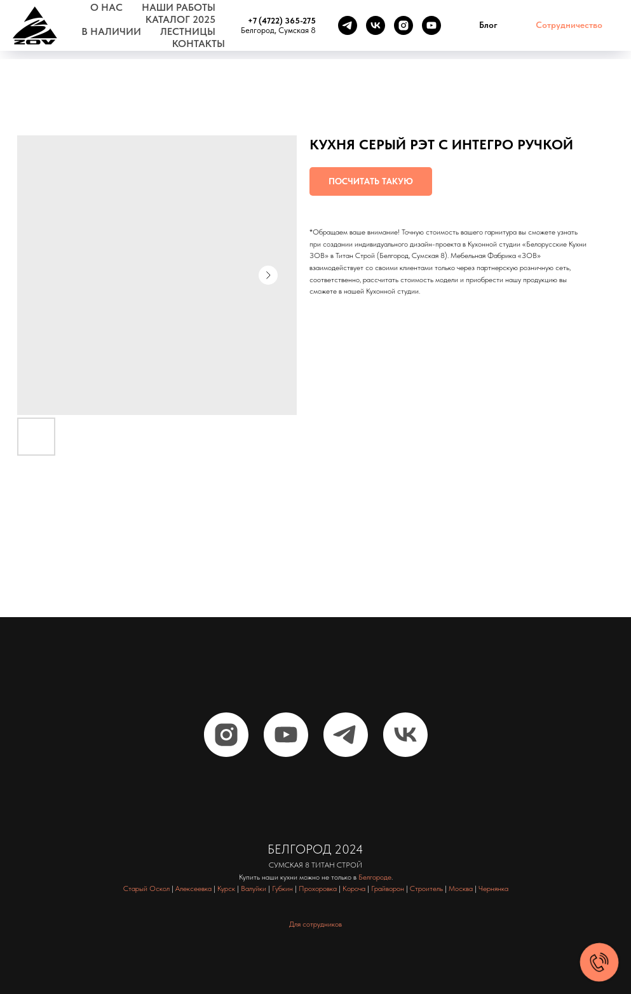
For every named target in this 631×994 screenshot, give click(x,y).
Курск (226, 888)
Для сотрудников (315, 924)
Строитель (426, 888)
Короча (354, 888)
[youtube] (431, 25)
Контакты (198, 43)
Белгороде (374, 877)
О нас (106, 7)
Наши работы (178, 7)
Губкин (282, 888)
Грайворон (387, 888)
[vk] (375, 25)
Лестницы (187, 31)
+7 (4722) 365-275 (282, 20)
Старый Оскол (146, 888)
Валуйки (253, 888)
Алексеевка (193, 888)
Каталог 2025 (180, 19)
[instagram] (403, 25)
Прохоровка (318, 888)
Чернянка (493, 888)
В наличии (111, 31)
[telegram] (347, 25)
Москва (461, 888)
